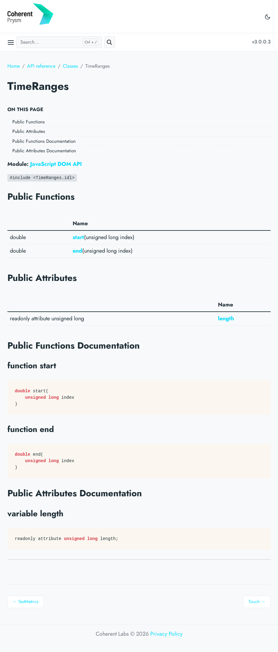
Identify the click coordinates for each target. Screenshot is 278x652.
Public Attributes (28, 131)
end (77, 251)
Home (13, 66)
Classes (70, 66)
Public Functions (28, 121)
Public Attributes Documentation (44, 150)
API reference (41, 66)
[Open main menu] (11, 42)
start (78, 237)
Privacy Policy (166, 634)
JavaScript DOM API (56, 164)
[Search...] (59, 42)
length (226, 318)
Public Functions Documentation (44, 141)
